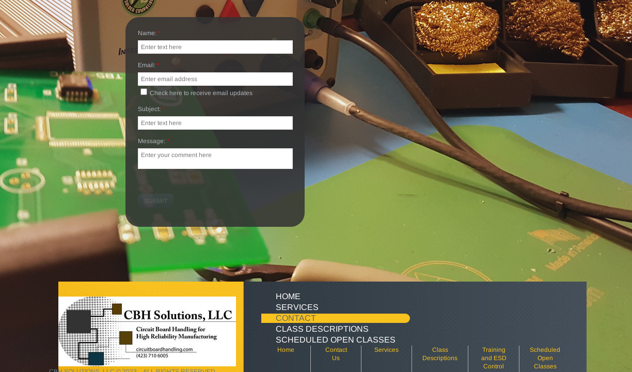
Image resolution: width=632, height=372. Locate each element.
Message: (153, 141)
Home (288, 296)
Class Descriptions (322, 328)
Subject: (151, 109)
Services (297, 307)
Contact (296, 318)
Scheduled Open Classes (336, 339)
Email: (149, 65)
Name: (149, 33)
